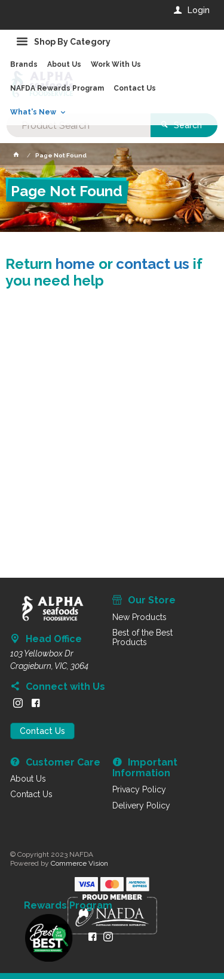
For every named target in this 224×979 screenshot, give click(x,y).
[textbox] (78, 125)
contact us (152, 263)
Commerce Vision (79, 863)
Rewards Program (68, 905)
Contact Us (42, 731)
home (75, 263)
